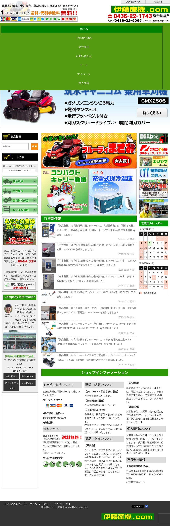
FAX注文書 (158, 2)
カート (135, 27)
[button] (85, 101)
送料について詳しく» (54, 453)
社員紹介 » (27, 376)
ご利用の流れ (45, 27)
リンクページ (61, 504)
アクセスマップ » (11, 385)
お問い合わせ (105, 27)
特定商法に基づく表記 (15, 504)
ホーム (15, 27)
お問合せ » (27, 383)
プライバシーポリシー (40, 504)
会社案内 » (11, 376)
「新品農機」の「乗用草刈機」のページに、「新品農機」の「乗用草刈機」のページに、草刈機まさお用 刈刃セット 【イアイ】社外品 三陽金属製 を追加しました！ (96, 230)
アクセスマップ (133, 2)
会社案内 (75, 27)
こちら (141, 481)
